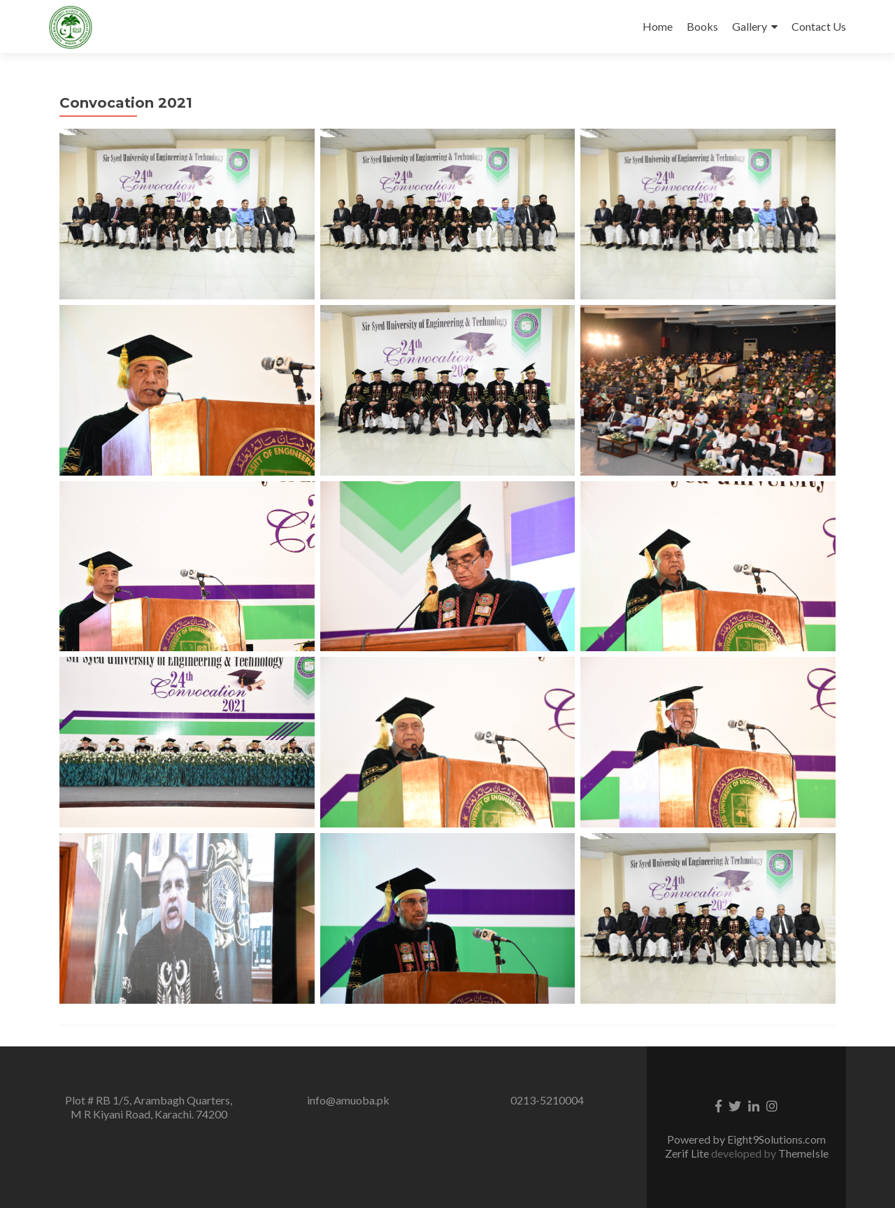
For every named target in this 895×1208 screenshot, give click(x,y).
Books (702, 26)
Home (658, 26)
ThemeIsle (803, 1153)
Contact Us (819, 26)
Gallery (749, 26)
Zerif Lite (688, 1153)
